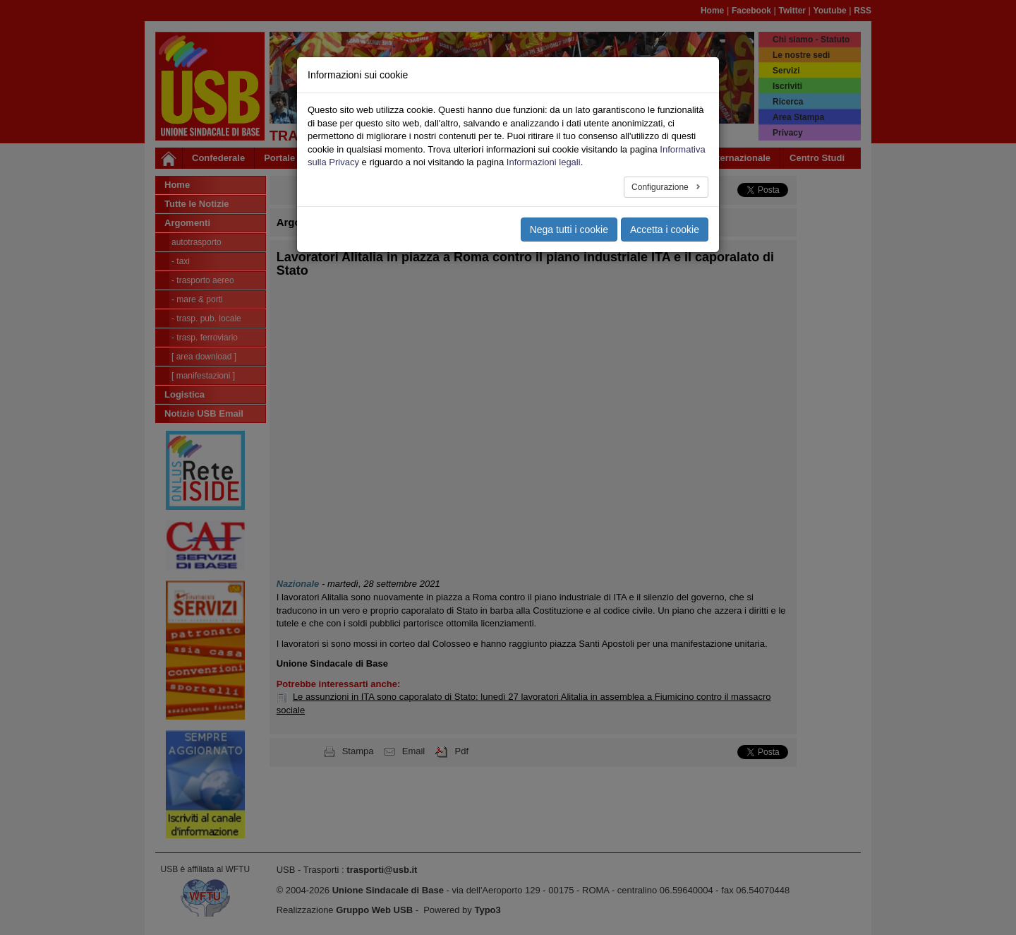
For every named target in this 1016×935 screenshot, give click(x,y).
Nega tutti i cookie (569, 229)
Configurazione (661, 187)
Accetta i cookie (664, 229)
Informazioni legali (544, 162)
